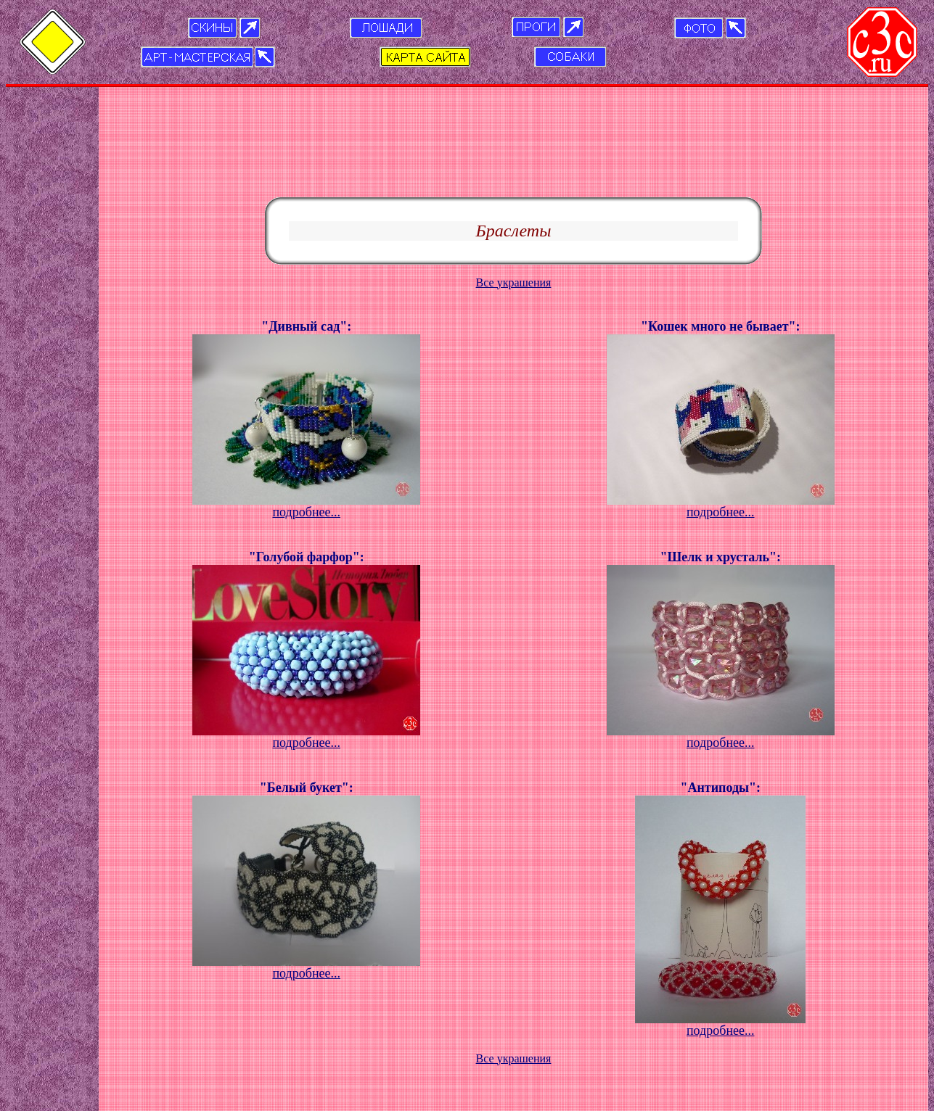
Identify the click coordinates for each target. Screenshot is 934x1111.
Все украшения (514, 185)
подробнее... (306, 415)
